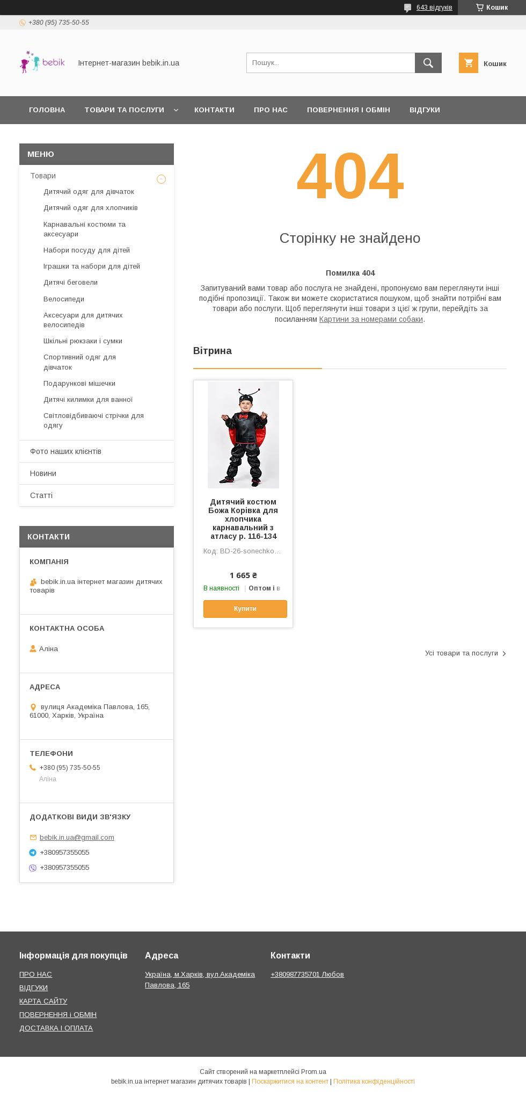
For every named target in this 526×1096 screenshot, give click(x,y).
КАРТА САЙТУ (43, 1001)
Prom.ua (313, 1072)
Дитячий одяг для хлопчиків (90, 208)
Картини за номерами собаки (371, 319)
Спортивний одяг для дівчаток (79, 362)
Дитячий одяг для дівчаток (88, 192)
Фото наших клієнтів (65, 451)
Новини (43, 473)
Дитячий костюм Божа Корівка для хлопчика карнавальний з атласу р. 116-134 (243, 518)
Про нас (271, 110)
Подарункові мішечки (79, 383)
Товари (43, 175)
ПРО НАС (35, 974)
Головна (47, 110)
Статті (41, 495)
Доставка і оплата (68, 138)
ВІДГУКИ (33, 988)
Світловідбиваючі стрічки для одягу (93, 420)
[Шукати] (428, 63)
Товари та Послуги (124, 110)
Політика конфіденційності (374, 1081)
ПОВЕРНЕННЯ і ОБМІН (58, 1015)
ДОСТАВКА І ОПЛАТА (56, 1028)
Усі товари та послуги (461, 653)
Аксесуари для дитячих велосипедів (83, 320)
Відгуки (425, 110)
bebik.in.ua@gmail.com (77, 837)
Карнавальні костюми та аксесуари (84, 229)
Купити (245, 608)
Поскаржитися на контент (290, 1081)
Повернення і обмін (348, 110)
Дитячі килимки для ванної (88, 399)
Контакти (214, 110)
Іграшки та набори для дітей (91, 266)
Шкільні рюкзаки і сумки (82, 341)
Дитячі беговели (70, 282)
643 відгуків (434, 7)
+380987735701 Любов (307, 974)
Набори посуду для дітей (86, 250)
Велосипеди (63, 299)
